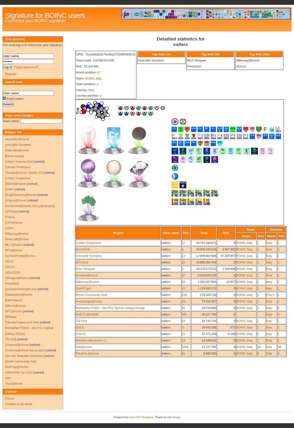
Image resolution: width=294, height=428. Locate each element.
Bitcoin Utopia (14, 156)
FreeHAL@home (87, 353)
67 (98, 72)
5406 (185, 347)
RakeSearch (13, 300)
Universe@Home (17, 345)
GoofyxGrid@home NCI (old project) (30, 206)
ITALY (270, 295)
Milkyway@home (87, 282)
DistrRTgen (83, 288)
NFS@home (13, 250)
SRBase (10, 317)
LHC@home (13, 222)
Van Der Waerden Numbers (24, 356)
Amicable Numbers (89, 256)
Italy (91, 90)
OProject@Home (16, 278)
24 (183, 262)
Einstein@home (87, 275)
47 (183, 275)
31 (183, 334)
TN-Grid (81, 321)
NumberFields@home (20, 256)
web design (174, 417)
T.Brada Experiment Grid (22, 322)
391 (184, 314)
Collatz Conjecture (88, 243)
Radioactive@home (18, 294)
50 (183, 308)
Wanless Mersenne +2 (91, 340)
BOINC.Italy (93, 78)
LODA (9, 228)
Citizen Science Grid (19, 161)
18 (183, 340)
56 (279, 347)
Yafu (8, 378)
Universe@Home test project (25, 350)
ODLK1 (81, 334)
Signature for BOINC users (45, 15)
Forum (9, 398)
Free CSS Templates (141, 417)
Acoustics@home (17, 139)
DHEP (9, 189)
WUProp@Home (16, 367)
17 (183, 243)
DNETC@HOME (87, 314)
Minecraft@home (17, 239)
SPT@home (13, 311)
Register (11, 74)
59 (183, 282)
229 (184, 295)
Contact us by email (18, 404)
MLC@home (13, 245)
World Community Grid (91, 295)
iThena (9, 217)
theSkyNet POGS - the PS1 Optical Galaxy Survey (110, 308)
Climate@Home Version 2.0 (24, 172)
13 (183, 256)
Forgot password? (26, 67)
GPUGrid (82, 262)
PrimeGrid (83, 249)
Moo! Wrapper (85, 269)
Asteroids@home (17, 150)
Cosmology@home (89, 301)
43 (183, 288)
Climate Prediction (17, 167)
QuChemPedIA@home (21, 289)
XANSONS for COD (18, 372)
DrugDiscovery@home (20, 195)
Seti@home (84, 347)
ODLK (80, 327)
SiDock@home (15, 306)
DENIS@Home (15, 184)
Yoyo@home (14, 383)
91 (183, 353)
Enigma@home (15, 200)
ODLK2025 (12, 272)
